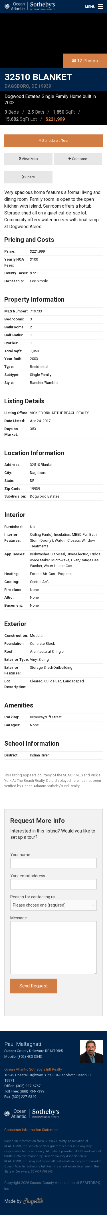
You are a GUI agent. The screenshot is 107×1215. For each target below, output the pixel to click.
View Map (28, 159)
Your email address (27, 876)
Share (28, 177)
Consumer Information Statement (31, 1130)
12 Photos (85, 61)
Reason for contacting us (32, 897)
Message (18, 918)
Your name (20, 854)
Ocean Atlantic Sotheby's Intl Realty (33, 1069)
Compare (77, 159)
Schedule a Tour (53, 140)
